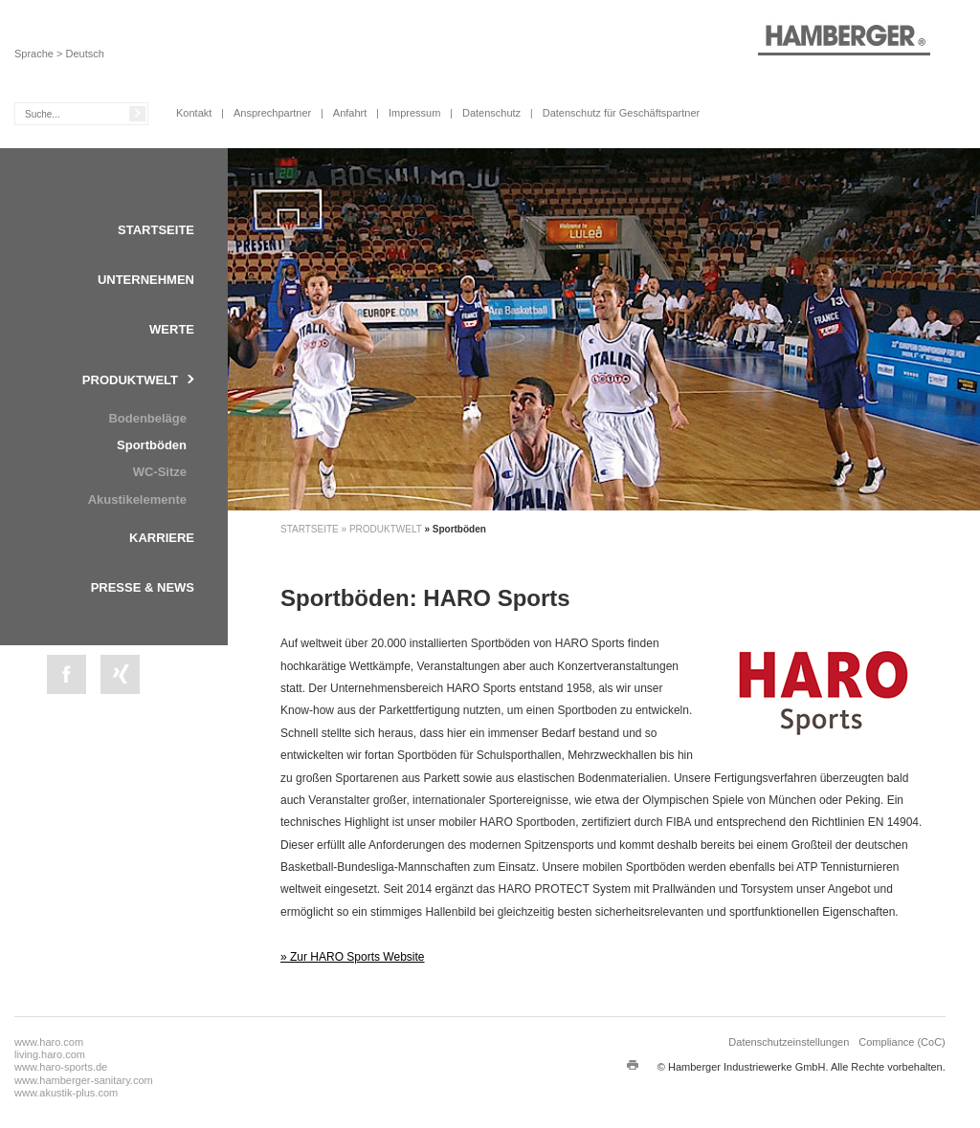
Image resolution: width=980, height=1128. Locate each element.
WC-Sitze (160, 472)
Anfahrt (350, 113)
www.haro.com (48, 1042)
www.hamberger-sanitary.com (83, 1080)
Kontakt (194, 113)
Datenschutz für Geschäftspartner (621, 113)
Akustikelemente (137, 499)
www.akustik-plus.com (66, 1092)
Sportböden (152, 445)
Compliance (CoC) (901, 1042)
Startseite (156, 230)
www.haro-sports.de (60, 1067)
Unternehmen (146, 279)
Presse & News (142, 587)
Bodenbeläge (147, 418)
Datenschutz (491, 113)
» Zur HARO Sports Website (352, 957)
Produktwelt (130, 380)
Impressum (414, 113)
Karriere (161, 538)
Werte (171, 329)
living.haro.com (49, 1054)
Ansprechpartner (272, 113)
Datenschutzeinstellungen (788, 1042)
